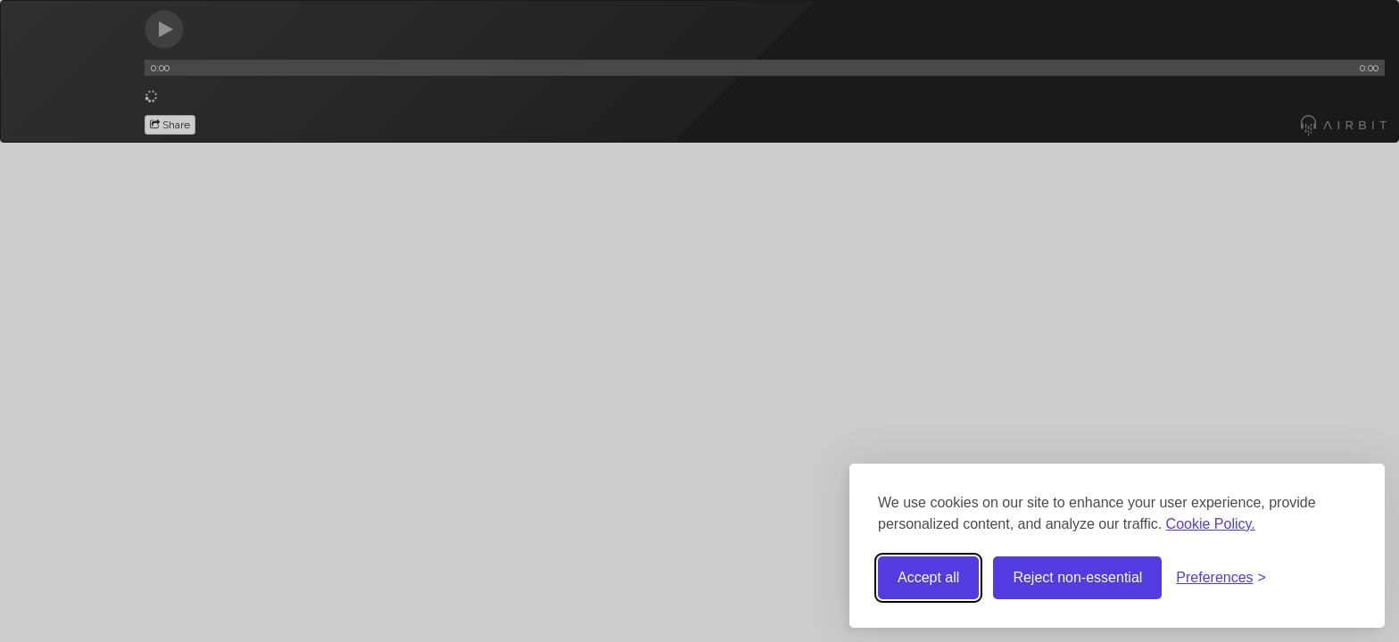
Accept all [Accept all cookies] (928, 577)
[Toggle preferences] (1221, 578)
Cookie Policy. (1210, 523)
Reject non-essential (1077, 577)
